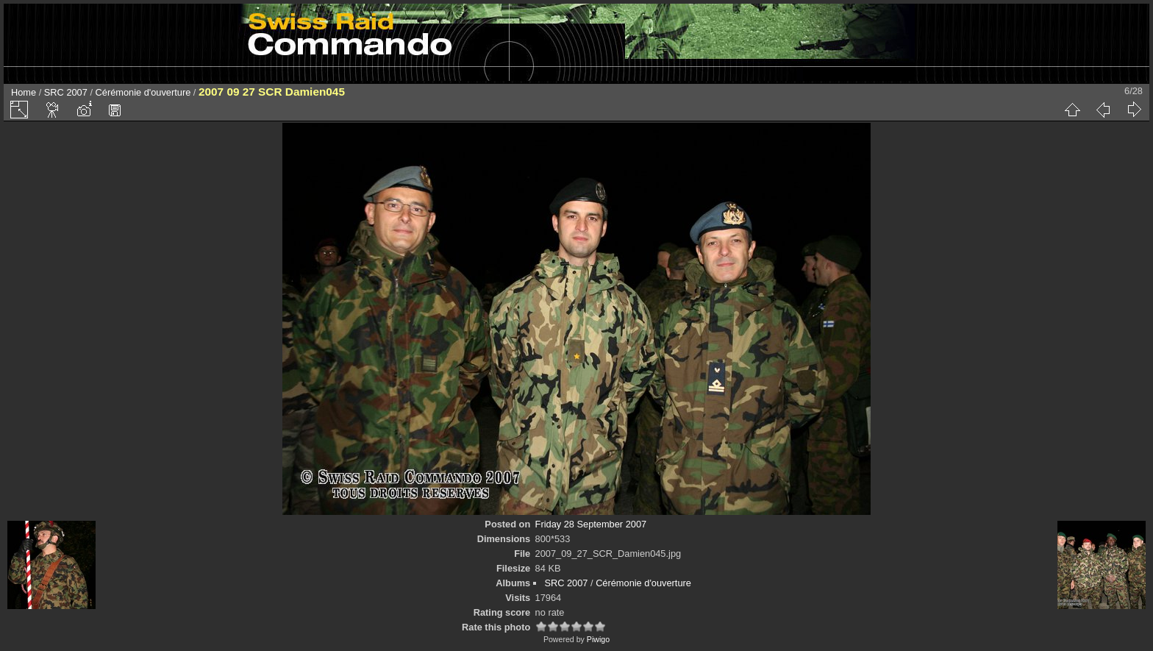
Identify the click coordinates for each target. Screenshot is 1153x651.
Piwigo (598, 639)
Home (23, 92)
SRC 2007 (66, 92)
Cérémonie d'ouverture (143, 92)
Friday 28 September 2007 (591, 524)
